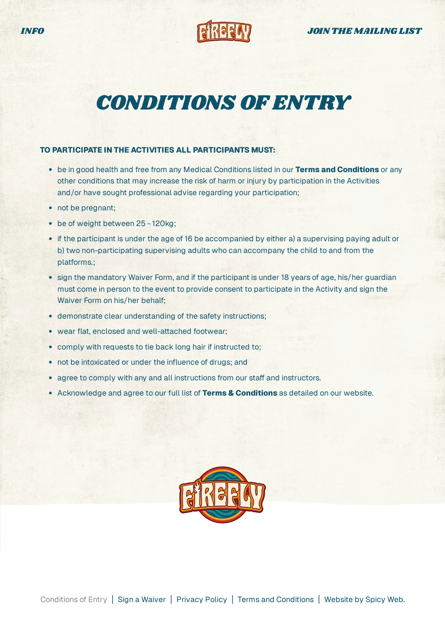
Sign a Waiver (142, 599)
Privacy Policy (201, 599)
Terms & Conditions (240, 393)
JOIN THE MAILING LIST (365, 31)
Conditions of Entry (73, 599)
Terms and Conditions (337, 169)
